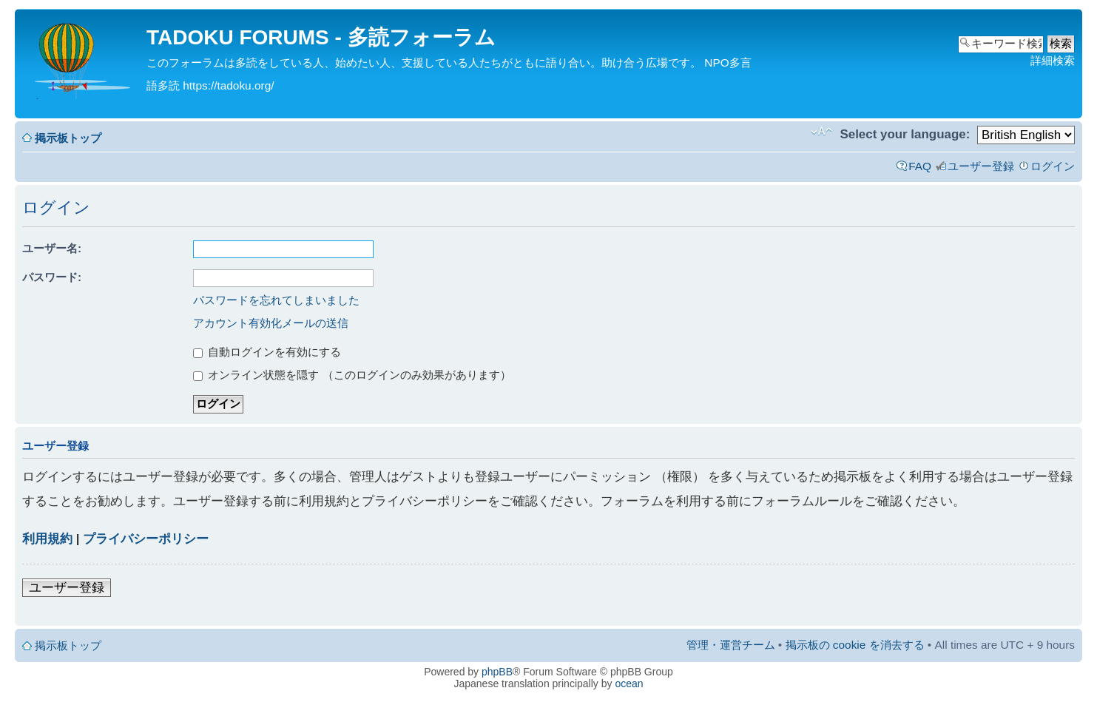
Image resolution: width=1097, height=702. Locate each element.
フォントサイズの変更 (821, 131)
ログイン (1052, 166)
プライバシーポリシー (146, 539)
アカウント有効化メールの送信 (270, 323)
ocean (629, 683)
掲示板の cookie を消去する (855, 644)
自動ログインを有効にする (267, 351)
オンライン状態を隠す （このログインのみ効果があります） (352, 374)
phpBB (497, 672)
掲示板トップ (68, 138)
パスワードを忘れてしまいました (276, 300)
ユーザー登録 (981, 166)
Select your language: (905, 134)
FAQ (919, 166)
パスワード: (51, 277)
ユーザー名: (51, 248)
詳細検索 (1052, 60)
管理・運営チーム (730, 644)
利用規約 (47, 539)
